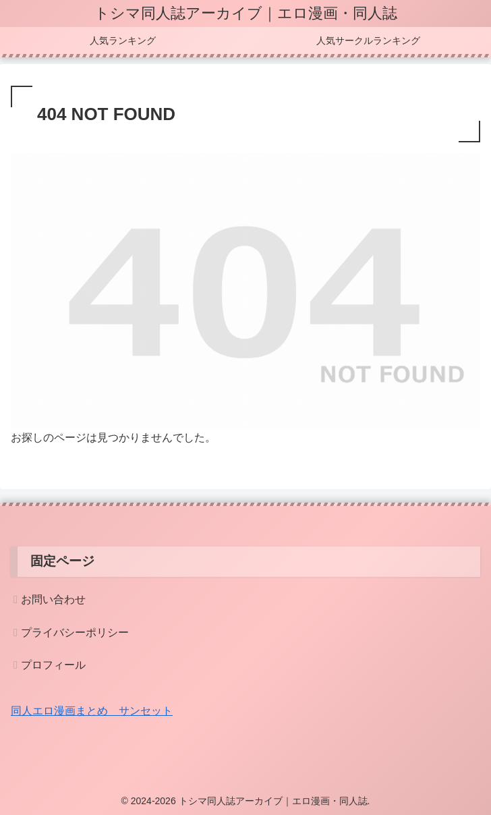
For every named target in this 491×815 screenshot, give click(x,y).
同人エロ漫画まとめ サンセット (92, 710)
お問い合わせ (53, 599)
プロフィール (53, 665)
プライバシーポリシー (75, 632)
